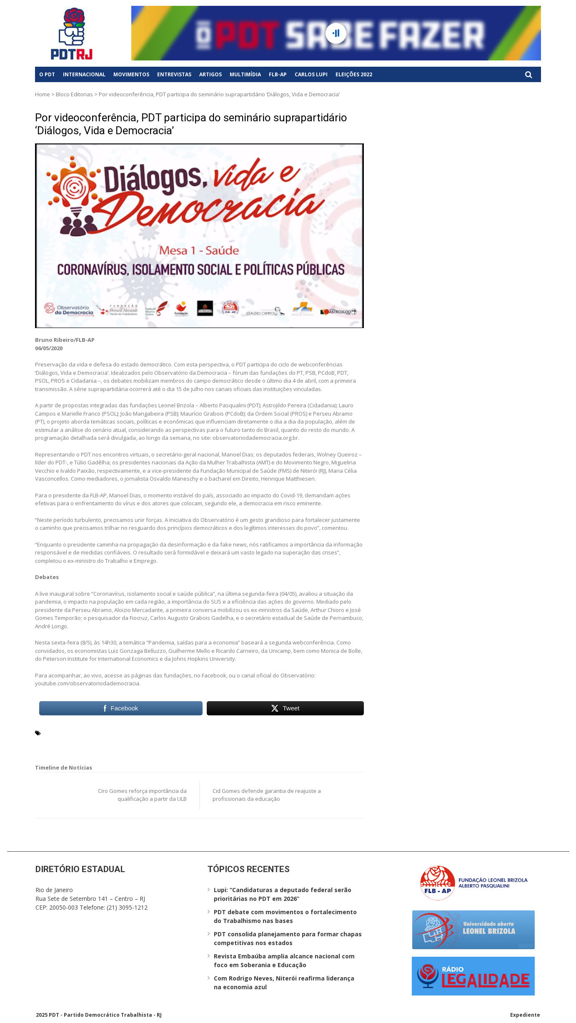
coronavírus (154, 732)
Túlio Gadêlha (200, 742)
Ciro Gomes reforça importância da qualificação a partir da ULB (142, 795)
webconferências (246, 742)
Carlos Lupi (311, 74)
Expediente (525, 1014)
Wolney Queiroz (295, 742)
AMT (129, 732)
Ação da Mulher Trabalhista (82, 732)
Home (42, 94)
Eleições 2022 (354, 74)
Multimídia (245, 74)
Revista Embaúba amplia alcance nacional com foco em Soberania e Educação (284, 960)
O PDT (47, 74)
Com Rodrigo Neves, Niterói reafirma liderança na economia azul (284, 982)
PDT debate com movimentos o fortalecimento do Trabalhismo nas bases (285, 916)
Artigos (210, 74)
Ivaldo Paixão (274, 732)
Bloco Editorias (74, 94)
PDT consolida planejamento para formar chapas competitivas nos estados (288, 938)
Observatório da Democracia (83, 742)
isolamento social (229, 732)
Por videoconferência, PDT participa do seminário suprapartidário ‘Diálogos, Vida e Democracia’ (191, 124)
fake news (187, 732)
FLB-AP (278, 74)
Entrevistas (174, 74)
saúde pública (158, 742)
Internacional (84, 74)
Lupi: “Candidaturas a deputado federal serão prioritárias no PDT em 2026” (282, 894)
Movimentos (131, 74)
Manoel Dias (312, 732)
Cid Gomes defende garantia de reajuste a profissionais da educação (267, 795)
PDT (131, 742)
